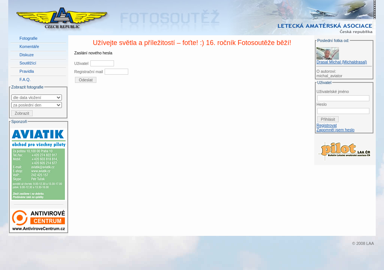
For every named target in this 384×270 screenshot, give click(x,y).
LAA (370, 243)
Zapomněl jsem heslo (335, 130)
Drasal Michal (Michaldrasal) (341, 62)
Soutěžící (28, 63)
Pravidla (27, 71)
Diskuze (27, 54)
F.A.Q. (25, 79)
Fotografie (29, 38)
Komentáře (29, 46)
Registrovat (326, 125)
